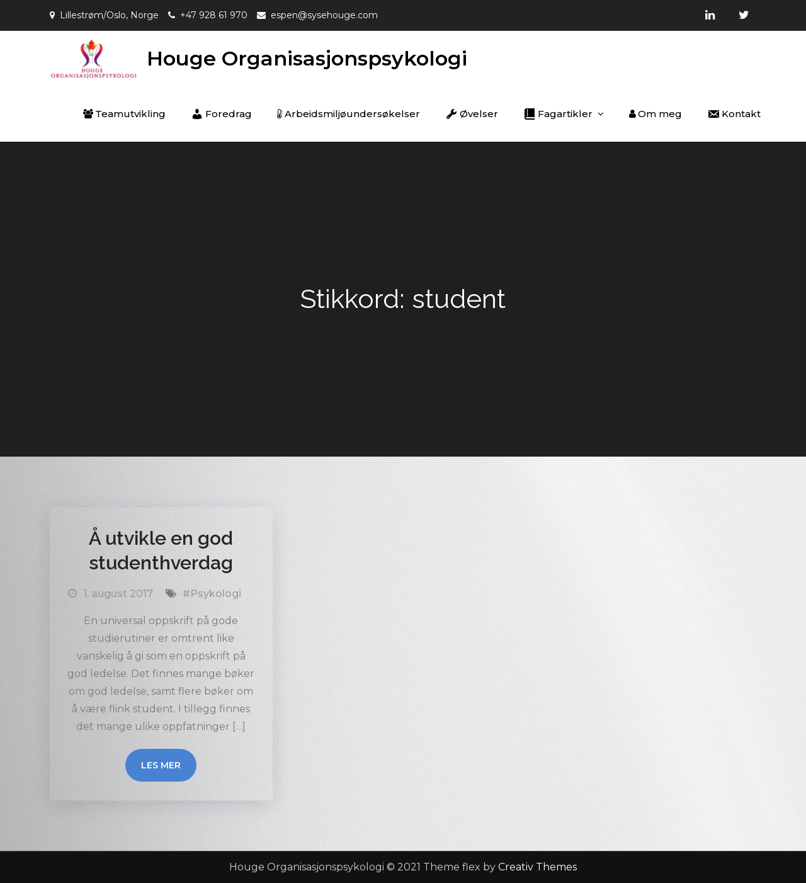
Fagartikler (558, 114)
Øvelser (471, 114)
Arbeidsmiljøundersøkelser (348, 114)
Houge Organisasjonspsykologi (307, 58)
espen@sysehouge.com (324, 15)
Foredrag (221, 114)
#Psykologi (212, 594)
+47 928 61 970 (213, 15)
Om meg (655, 114)
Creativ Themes (537, 867)
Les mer (161, 765)
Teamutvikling (124, 114)
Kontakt (734, 114)
